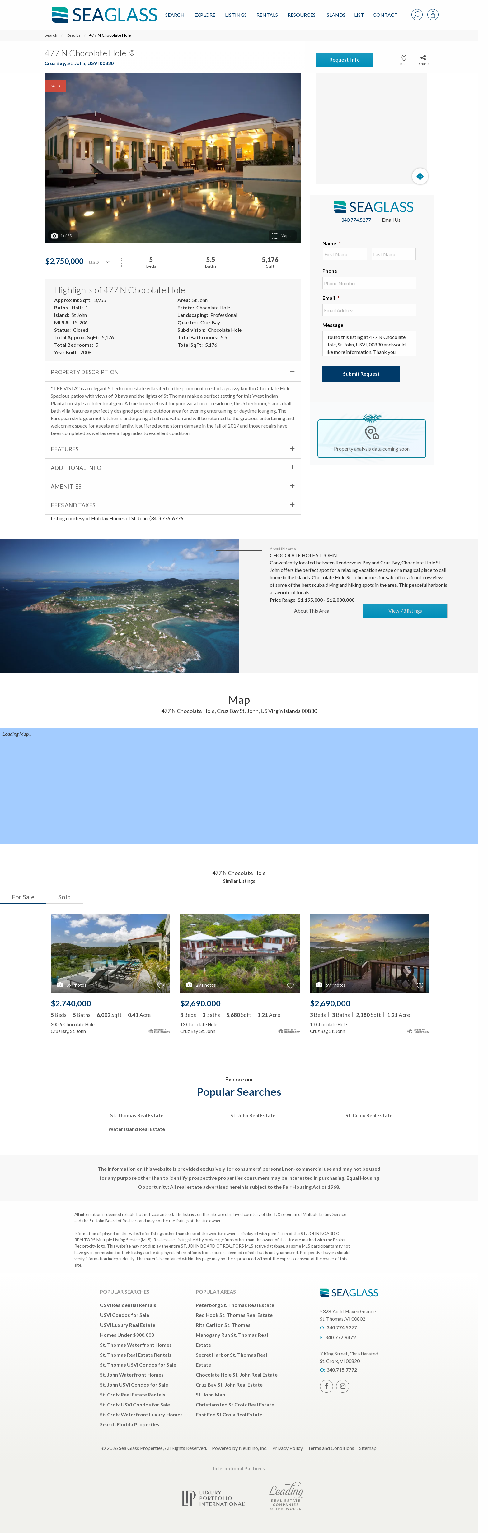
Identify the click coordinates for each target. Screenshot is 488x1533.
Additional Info (76, 467)
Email (331, 298)
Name (331, 243)
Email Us (391, 220)
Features (64, 449)
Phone (329, 271)
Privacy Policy (287, 1448)
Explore (204, 15)
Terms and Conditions (331, 1448)
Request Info (344, 60)
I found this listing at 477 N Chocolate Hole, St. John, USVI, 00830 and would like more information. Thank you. (369, 343)
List (359, 15)
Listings (236, 15)
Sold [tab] (64, 897)
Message (332, 325)
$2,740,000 (71, 1003)
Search (175, 15)
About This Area (311, 611)
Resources (302, 15)
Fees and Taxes (73, 505)
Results (73, 35)
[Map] (371, 128)
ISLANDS (335, 15)
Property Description (85, 371)
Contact (385, 15)
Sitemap (368, 1448)
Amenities (66, 486)
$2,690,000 (200, 1003)
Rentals (267, 15)
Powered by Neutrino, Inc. (239, 1448)
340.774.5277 (356, 220)
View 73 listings (405, 611)
